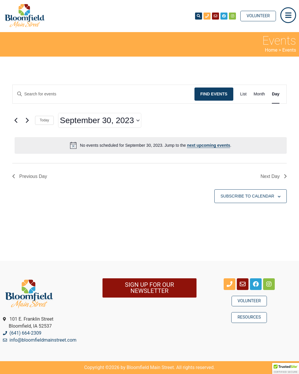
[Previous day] (15, 120)
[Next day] (27, 120)
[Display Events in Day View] (275, 94)
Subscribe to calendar (247, 196)
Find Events (213, 94)
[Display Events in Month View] (259, 94)
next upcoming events (208, 145)
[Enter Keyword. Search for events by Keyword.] (103, 94)
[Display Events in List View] (243, 94)
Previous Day (29, 176)
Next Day (273, 176)
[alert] (151, 145)
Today (44, 120)
